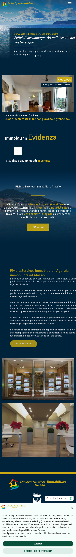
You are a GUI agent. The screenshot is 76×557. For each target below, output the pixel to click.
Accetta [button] (38, 544)
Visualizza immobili (28, 161)
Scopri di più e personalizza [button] (38, 551)
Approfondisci (41, 344)
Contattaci (38, 227)
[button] (35, 56)
